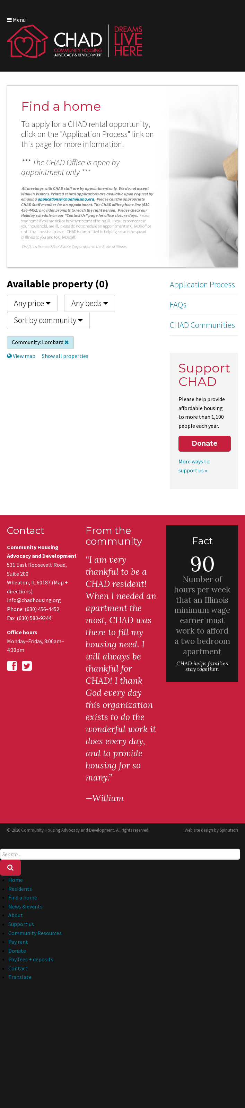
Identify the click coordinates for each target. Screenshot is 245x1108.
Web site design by (211, 830)
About (15, 915)
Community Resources (35, 933)
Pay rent (18, 941)
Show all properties (65, 355)
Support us (21, 924)
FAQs (178, 304)
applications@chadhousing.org (66, 199)
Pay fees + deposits (30, 959)
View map (21, 355)
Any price (32, 303)
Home (15, 879)
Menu (16, 19)
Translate (20, 976)
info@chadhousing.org (34, 600)
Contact (18, 968)
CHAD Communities (202, 325)
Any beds (89, 303)
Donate (205, 443)
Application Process (202, 284)
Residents (20, 888)
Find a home (22, 897)
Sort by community (48, 320)
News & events (25, 906)
